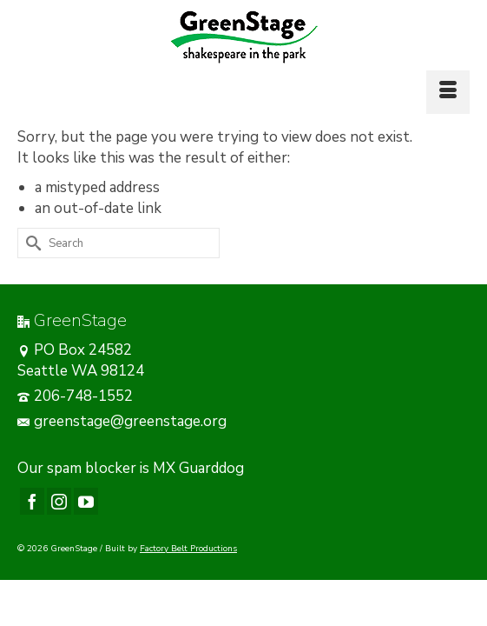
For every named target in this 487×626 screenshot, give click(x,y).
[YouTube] (86, 501)
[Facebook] (32, 501)
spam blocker (91, 468)
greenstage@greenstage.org (122, 421)
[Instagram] (59, 501)
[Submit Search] (30, 243)
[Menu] (448, 92)
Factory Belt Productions (188, 549)
